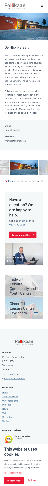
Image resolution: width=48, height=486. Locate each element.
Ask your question (21, 234)
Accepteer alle (14, 480)
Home (5, 392)
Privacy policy (10, 473)
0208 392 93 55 (17, 224)
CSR (4, 412)
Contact (6, 420)
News (5, 408)
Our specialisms (10, 400)
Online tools (8, 416)
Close (19, 473)
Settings (32, 480)
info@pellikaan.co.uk (14, 378)
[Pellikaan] (15, 6)
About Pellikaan (10, 396)
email (25, 220)
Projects (6, 404)
